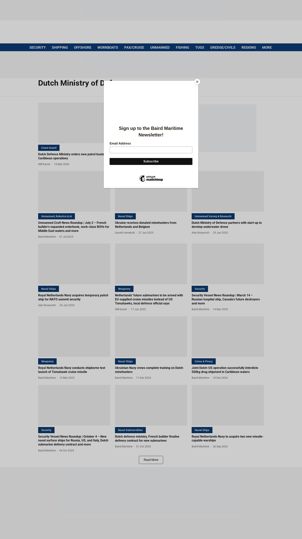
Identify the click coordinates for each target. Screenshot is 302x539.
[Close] (197, 82)
